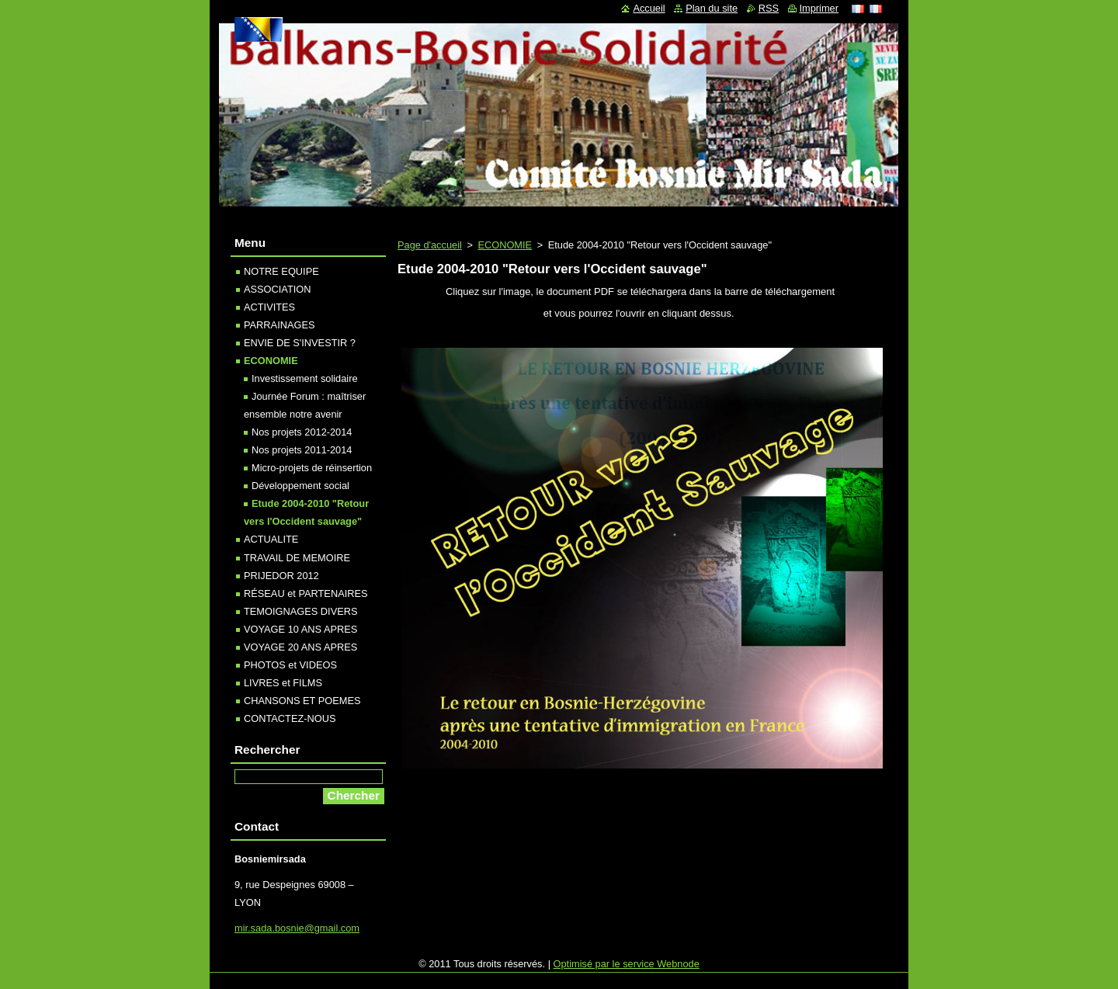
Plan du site (712, 8)
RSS (769, 8)
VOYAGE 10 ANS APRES (300, 629)
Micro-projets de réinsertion (312, 468)
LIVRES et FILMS (283, 683)
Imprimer (819, 8)
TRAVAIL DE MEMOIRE (297, 558)
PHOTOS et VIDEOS (290, 665)
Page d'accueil (430, 245)
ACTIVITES (269, 307)
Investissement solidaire (305, 378)
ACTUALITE (271, 539)
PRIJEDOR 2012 (281, 575)
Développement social (300, 485)
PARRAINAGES (279, 325)
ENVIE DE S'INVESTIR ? (300, 343)
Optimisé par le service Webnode (627, 964)
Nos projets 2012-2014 (302, 432)
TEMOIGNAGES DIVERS (300, 611)
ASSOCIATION (277, 289)
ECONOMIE (504, 245)
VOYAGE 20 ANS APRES (300, 647)
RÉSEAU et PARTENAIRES (306, 593)
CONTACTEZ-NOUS (289, 718)
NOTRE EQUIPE (281, 271)
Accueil (649, 8)
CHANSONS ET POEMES (302, 700)
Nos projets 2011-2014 (302, 450)
